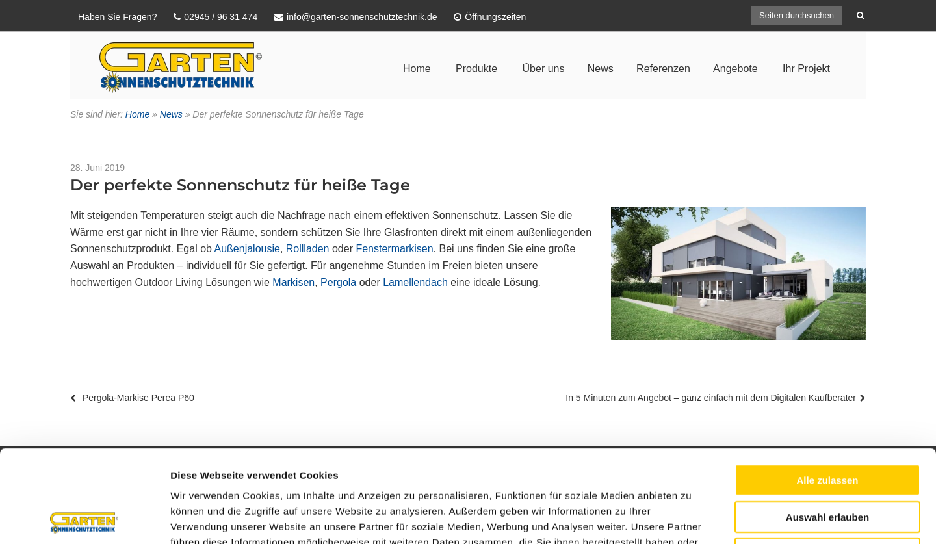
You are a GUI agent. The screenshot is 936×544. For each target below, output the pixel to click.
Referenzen (663, 68)
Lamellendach (415, 282)
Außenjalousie (247, 248)
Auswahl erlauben (827, 424)
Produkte (476, 68)
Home (417, 68)
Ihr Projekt (806, 68)
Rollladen (308, 248)
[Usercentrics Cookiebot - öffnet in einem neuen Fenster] (84, 518)
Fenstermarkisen (394, 248)
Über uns (544, 68)
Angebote (735, 68)
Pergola (338, 282)
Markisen (293, 282)
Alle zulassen (827, 387)
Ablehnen (827, 461)
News (601, 68)
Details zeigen (691, 518)
